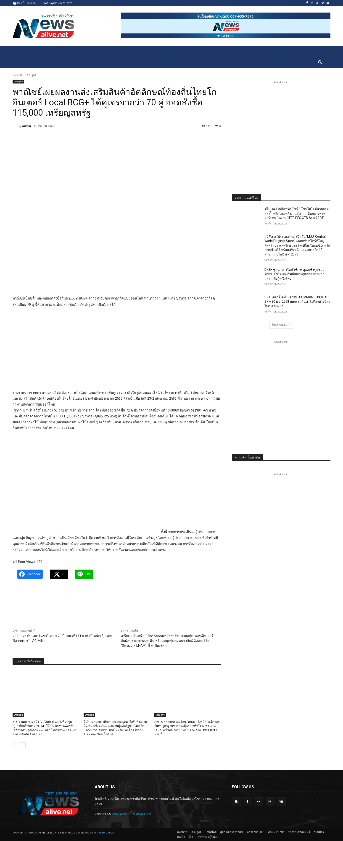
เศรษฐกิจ (31, 75)
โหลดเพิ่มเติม (281, 325)
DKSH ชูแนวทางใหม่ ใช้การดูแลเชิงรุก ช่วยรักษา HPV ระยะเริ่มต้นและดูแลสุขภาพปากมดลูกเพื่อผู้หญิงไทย (294, 274)
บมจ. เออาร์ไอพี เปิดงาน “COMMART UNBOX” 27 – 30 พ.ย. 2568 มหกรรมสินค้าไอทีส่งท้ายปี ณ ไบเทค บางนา (297, 301)
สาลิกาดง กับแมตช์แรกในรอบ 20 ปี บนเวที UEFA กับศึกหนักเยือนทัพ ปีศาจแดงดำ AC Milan (62, 638)
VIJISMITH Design (104, 832)
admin (26, 126)
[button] (320, 62)
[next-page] (23, 745)
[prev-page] (15, 745)
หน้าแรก (18, 75)
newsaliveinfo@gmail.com (131, 814)
